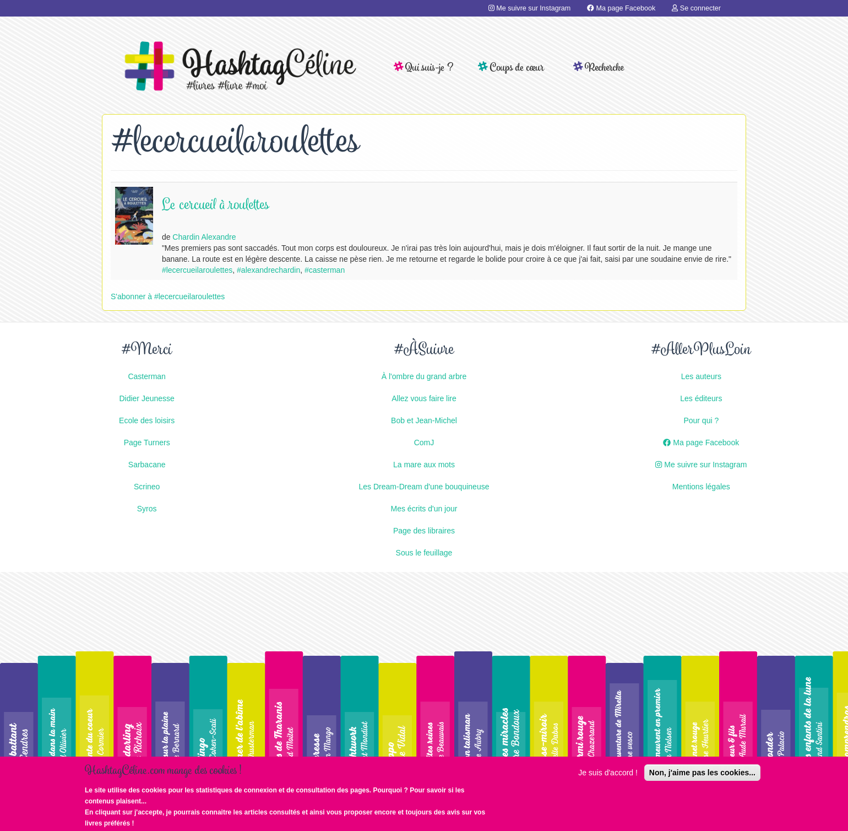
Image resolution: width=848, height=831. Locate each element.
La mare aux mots (424, 464)
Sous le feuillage (424, 552)
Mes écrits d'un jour (424, 508)
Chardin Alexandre (204, 237)
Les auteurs (701, 376)
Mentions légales (701, 486)
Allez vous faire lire (424, 398)
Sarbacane (147, 464)
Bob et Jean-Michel (424, 420)
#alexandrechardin (268, 270)
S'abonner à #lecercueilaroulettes (168, 296)
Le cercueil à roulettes (215, 206)
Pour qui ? (701, 420)
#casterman (325, 270)
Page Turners (147, 442)
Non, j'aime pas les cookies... (702, 777)
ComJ (424, 442)
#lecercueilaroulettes (197, 270)
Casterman (146, 376)
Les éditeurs (701, 398)
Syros (147, 508)
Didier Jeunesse (146, 398)
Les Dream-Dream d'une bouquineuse (424, 486)
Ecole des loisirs (147, 420)
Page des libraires (424, 530)
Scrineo (147, 486)
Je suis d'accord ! (608, 777)
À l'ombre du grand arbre (424, 376)
